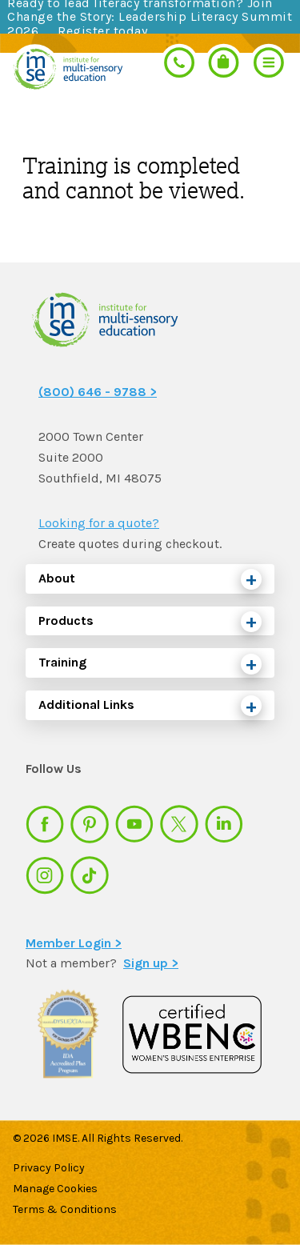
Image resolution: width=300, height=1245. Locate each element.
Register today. (104, 30)
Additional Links (86, 704)
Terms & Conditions (65, 1209)
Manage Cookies (55, 1188)
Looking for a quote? (98, 522)
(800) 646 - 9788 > (97, 391)
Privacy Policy (49, 1168)
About (56, 578)
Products (66, 620)
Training (62, 662)
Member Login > (74, 943)
